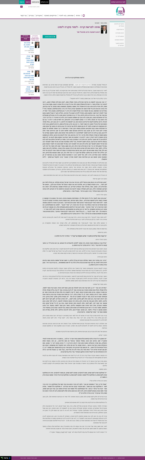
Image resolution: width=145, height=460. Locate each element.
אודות (78, 15)
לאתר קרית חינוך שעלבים (118, 2)
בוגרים (31, 15)
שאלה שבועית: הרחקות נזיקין (30, 89)
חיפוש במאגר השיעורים (120, 44)
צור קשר (23, 15)
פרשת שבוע (120, 29)
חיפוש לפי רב (120, 36)
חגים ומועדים (120, 33)
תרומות (22, 2)
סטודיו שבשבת (30, 458)
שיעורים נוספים (35, 98)
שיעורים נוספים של (35, 38)
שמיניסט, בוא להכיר (66, 15)
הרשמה (28, 2)
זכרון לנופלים (44, 2)
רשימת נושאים (119, 40)
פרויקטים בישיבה (50, 15)
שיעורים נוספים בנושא (25, 37)
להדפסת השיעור (50, 36)
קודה (21, 458)
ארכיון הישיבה (35, 2)
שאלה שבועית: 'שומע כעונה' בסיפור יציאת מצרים (30, 60)
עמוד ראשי (104, 23)
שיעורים (39, 15)
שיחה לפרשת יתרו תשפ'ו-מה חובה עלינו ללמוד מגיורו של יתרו (28, 75)
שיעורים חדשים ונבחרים (119, 25)
